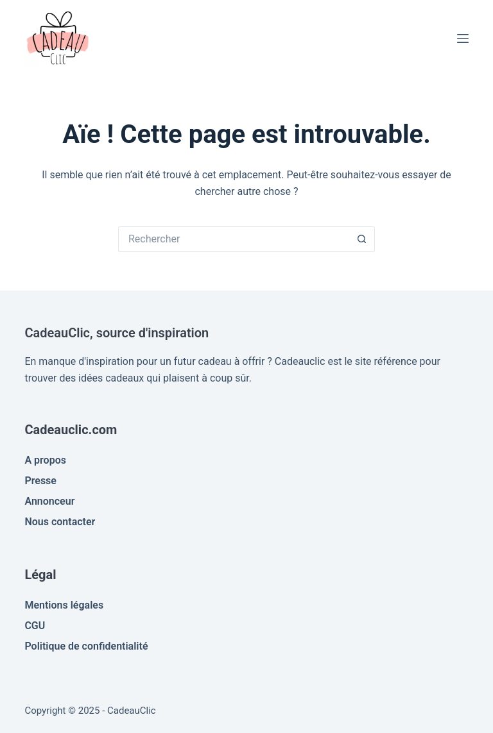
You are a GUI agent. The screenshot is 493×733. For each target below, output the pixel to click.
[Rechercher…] (233, 239)
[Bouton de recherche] (362, 239)
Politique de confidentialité (86, 646)
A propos (45, 460)
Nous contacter (59, 522)
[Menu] (463, 38)
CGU (34, 625)
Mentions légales (63, 605)
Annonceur (49, 501)
